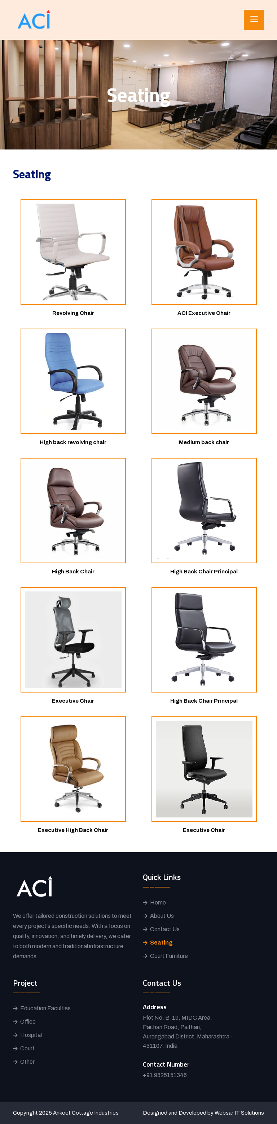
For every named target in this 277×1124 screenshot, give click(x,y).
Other (27, 1062)
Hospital (31, 1035)
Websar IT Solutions (239, 1113)
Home (158, 902)
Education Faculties (45, 1008)
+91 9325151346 (165, 1075)
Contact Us (165, 929)
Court (27, 1048)
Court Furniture (169, 956)
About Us (162, 916)
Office (28, 1022)
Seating (161, 942)
